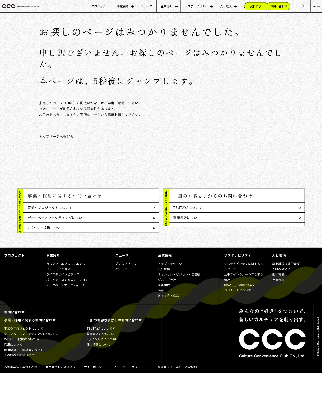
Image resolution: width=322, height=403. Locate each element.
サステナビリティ (196, 6)
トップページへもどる (56, 136)
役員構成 (164, 315)
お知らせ (121, 299)
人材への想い (281, 299)
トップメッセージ (170, 294)
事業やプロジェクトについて (50, 207)
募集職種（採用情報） (287, 294)
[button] (91, 196)
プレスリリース (125, 294)
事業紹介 (123, 6)
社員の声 (278, 309)
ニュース (146, 6)
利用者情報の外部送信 (61, 397)
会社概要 (164, 299)
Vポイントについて (188, 227)
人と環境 (226, 6)
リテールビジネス (58, 299)
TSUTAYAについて (187, 207)
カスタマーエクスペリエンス (65, 294)
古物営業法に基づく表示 (20, 397)
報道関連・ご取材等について (50, 247)
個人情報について (187, 237)
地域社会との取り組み (239, 315)
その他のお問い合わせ (45, 257)
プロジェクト (100, 6)
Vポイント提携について (46, 227)
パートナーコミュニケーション (67, 309)
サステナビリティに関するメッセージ (243, 296)
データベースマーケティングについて (57, 217)
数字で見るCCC (168, 325)
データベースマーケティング (65, 315)
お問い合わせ (14, 341)
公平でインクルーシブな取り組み (243, 307)
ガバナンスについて (237, 320)
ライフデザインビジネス (62, 304)
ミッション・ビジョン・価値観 (179, 304)
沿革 (161, 320)
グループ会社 (167, 309)
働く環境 (278, 304)
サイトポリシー (94, 397)
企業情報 (166, 6)
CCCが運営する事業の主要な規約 (174, 397)
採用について (38, 237)
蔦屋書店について (187, 217)
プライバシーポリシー (128, 397)
